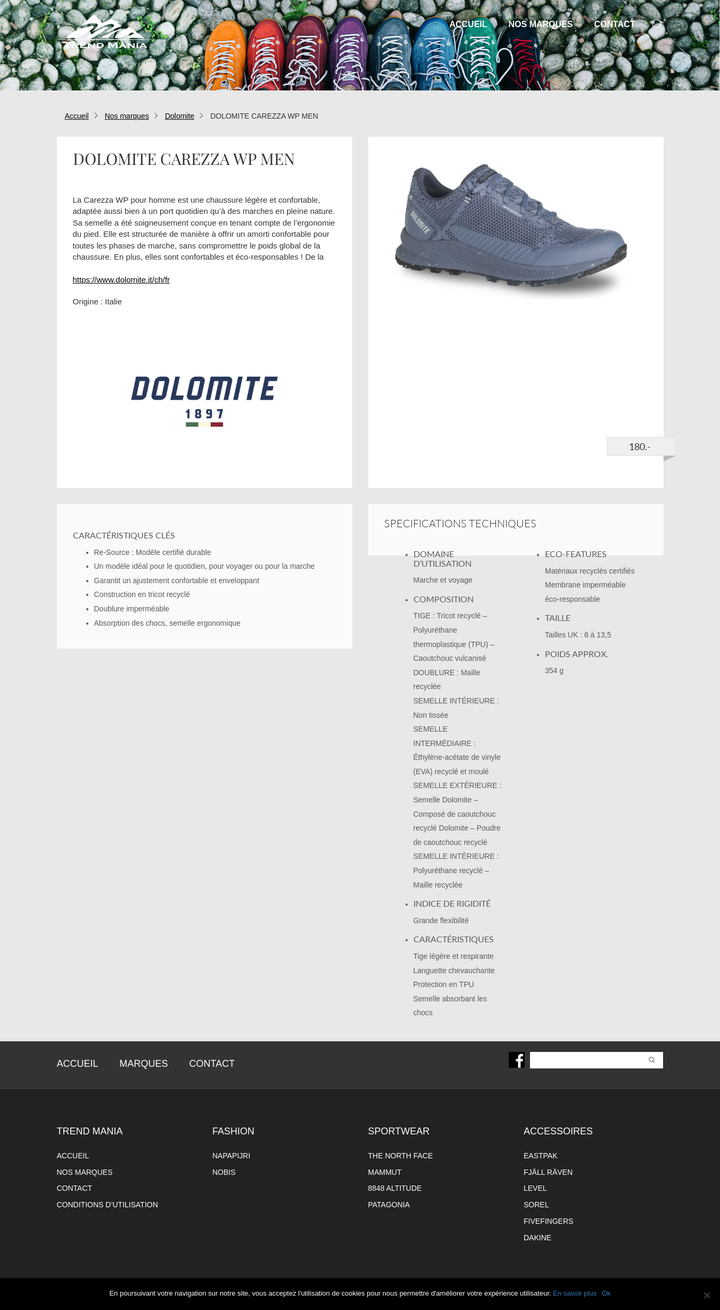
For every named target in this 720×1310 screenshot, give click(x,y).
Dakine (537, 1237)
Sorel (536, 1204)
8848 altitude (395, 1188)
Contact (614, 24)
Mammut (385, 1172)
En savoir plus (575, 1293)
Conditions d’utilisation (107, 1204)
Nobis (224, 1172)
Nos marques (541, 24)
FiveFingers (548, 1221)
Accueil (468, 24)
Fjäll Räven (548, 1172)
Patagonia (389, 1204)
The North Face (400, 1155)
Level (535, 1188)
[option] (516, 228)
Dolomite (179, 116)
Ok (606, 1293)
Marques (144, 1063)
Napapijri (231, 1155)
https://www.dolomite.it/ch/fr (121, 279)
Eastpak (541, 1155)
